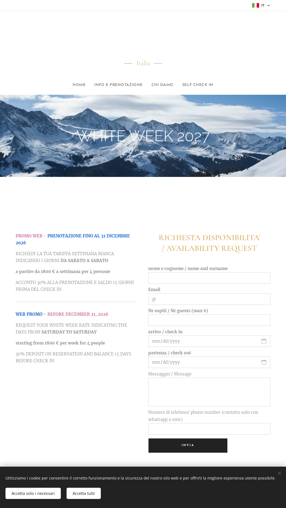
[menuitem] (71, 85)
